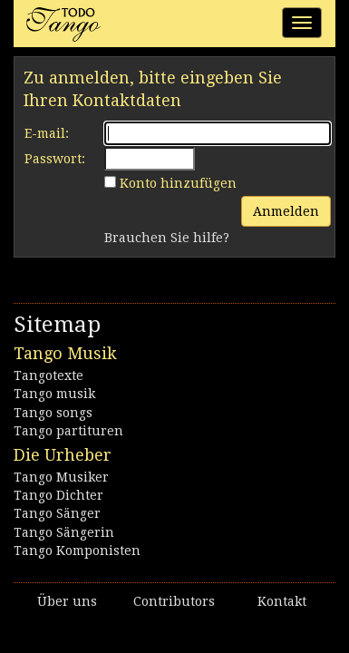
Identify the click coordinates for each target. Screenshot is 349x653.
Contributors (174, 601)
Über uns (67, 601)
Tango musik (54, 393)
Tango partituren (68, 431)
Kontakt (281, 601)
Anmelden (286, 211)
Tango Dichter (58, 495)
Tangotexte (48, 375)
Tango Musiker (61, 477)
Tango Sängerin (64, 532)
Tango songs (53, 412)
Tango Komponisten (77, 550)
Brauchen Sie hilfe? (166, 237)
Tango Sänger (57, 513)
